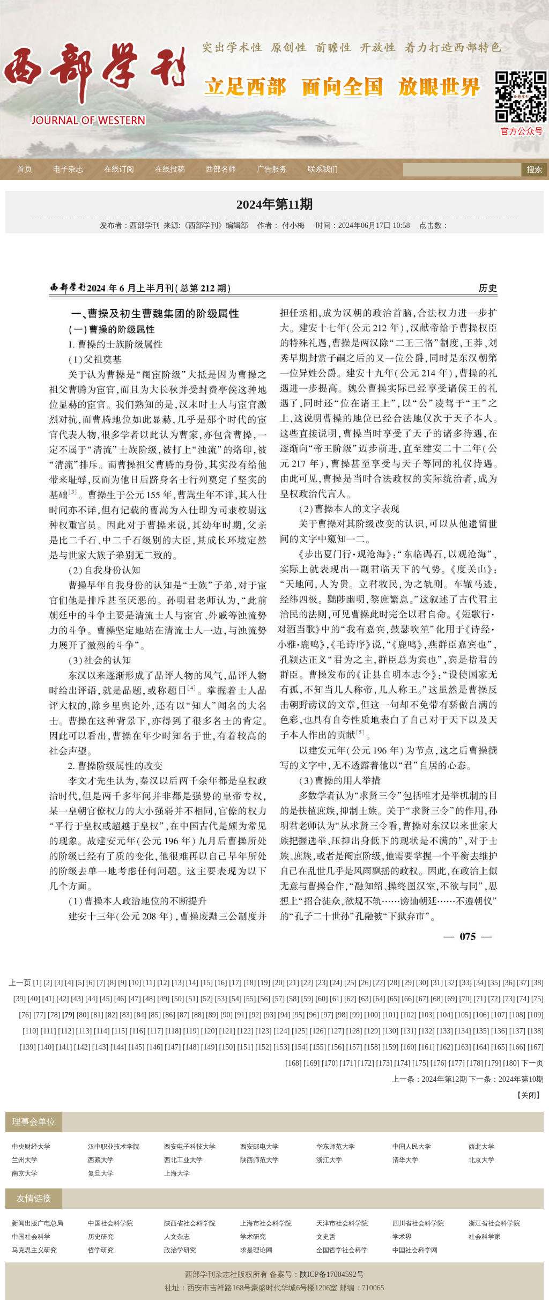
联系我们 (323, 169)
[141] (64, 1047)
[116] (138, 1031)
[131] (408, 1031)
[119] (191, 1031)
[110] (31, 1031)
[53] (220, 999)
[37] (523, 983)
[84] (140, 1015)
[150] (227, 1047)
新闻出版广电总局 (37, 1223)
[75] (537, 999)
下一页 (532, 1063)
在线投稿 (170, 169)
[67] (422, 999)
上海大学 (177, 1173)
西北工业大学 (183, 1160)
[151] (245, 1047)
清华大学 (405, 1160)
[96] (313, 1015)
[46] (120, 999)
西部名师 (221, 169)
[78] (54, 1015)
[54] (235, 999)
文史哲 (326, 1236)
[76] (25, 1015)
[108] (517, 1015)
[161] (427, 1047)
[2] (47, 983)
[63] (365, 999)
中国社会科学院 (110, 1223)
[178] (475, 1063)
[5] (80, 983)
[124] (281, 1031)
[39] (19, 999)
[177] (457, 1063)
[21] (293, 983)
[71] (479, 999)
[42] (62, 999)
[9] (122, 983)
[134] (463, 1031)
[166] (517, 1047)
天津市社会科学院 (342, 1223)
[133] (445, 1031)
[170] (330, 1063)
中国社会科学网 (414, 1250)
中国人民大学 (411, 1146)
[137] (517, 1031)
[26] (365, 983)
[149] (209, 1047)
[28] (393, 983)
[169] (311, 1063)
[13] (178, 983)
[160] (408, 1047)
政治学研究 (180, 1250)
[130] (390, 1031)
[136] (499, 1031)
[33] (465, 983)
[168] (293, 1063)
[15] (207, 983)
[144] (118, 1047)
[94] (284, 1015)
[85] (155, 1015)
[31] (437, 983)
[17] (235, 983)
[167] (536, 1047)
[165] (499, 1047)
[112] (66, 1031)
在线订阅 (119, 169)
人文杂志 (177, 1236)
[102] (408, 1015)
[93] (269, 1015)
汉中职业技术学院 (113, 1146)
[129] (372, 1031)
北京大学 (481, 1160)
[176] (439, 1063)
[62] (350, 999)
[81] (97, 1015)
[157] (354, 1047)
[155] (318, 1047)
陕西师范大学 (259, 1160)
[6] (90, 983)
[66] (408, 999)
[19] (264, 983)
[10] (135, 983)
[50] (178, 999)
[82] (111, 1015)
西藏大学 (101, 1160)
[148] (191, 1047)
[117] (155, 1031)
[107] (499, 1015)
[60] (321, 999)
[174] (402, 1063)
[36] (508, 983)
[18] (249, 983)
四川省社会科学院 (418, 1223)
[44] (91, 999)
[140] (46, 1047)
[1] (37, 983)
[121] (227, 1031)
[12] (163, 983)
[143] (100, 1047)
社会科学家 (485, 1236)
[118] (173, 1031)
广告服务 (272, 169)
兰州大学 (25, 1160)
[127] (336, 1031)
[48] (149, 999)
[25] (350, 983)
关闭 (528, 1095)
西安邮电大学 (259, 1146)
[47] (134, 999)
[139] (27, 1047)
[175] (420, 1063)
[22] (307, 983)
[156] (336, 1047)
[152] (263, 1047)
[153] (281, 1047)
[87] (183, 1015)
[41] (48, 999)
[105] (463, 1015)
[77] (39, 1015)
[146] (154, 1047)
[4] (69, 983)
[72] (494, 999)
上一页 (20, 983)
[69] (451, 999)
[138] (536, 1031)
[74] (523, 999)
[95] (298, 1015)
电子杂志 (68, 169)
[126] (318, 1031)
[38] (537, 983)
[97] (327, 1015)
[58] (293, 999)
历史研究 (101, 1236)
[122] (245, 1031)
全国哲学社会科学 (342, 1250)
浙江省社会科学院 (494, 1223)
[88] (197, 1015)
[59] (307, 999)
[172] (366, 1063)
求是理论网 (256, 1250)
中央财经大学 (31, 1146)
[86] (169, 1015)
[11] (149, 983)
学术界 (402, 1236)
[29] (408, 983)
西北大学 (481, 1146)
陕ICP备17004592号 (332, 1275)
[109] (536, 1015)
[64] (379, 999)
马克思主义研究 (34, 1250)
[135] (481, 1031)
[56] (264, 999)
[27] (379, 983)
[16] (220, 983)
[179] (493, 1063)
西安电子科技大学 (190, 1146)
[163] (463, 1047)
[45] (106, 999)
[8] (111, 983)
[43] (77, 999)
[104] (445, 1015)
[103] (427, 1015)
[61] (336, 999)
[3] (58, 983)
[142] (82, 1047)
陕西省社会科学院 (190, 1223)
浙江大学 (329, 1160)
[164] (481, 1047)
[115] (120, 1031)
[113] (84, 1031)
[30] (422, 983)
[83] (126, 1015)
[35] (494, 983)
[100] (372, 1015)
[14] (192, 983)
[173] (384, 1063)
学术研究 (253, 1236)
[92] (255, 1015)
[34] (479, 983)
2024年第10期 (521, 1079)
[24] (336, 983)
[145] (136, 1047)
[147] (173, 1047)
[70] (465, 999)
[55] (249, 999)
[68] (437, 999)
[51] (192, 999)
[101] (390, 1015)
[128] (354, 1031)
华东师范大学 (335, 1146)
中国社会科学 (31, 1236)
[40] (34, 999)
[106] (481, 1015)
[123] (263, 1031)
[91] (241, 1015)
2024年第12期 (444, 1079)
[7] (101, 983)
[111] (48, 1031)
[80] (83, 1015)
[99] (356, 1015)
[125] (300, 1031)
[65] (393, 999)
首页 (24, 169)
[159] (390, 1047)
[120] (209, 1031)
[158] (372, 1047)
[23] (321, 983)
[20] (278, 983)
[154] (300, 1047)
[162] (445, 1047)
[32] (451, 983)
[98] (342, 1015)
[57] (278, 999)
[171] (348, 1063)
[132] (427, 1031)
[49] (163, 999)
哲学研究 (101, 1250)
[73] (508, 999)
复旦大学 (101, 1173)
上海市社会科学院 (266, 1223)
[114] (102, 1031)
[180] (511, 1063)
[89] (212, 1015)
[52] (207, 999)
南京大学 (25, 1173)
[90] (226, 1015)
